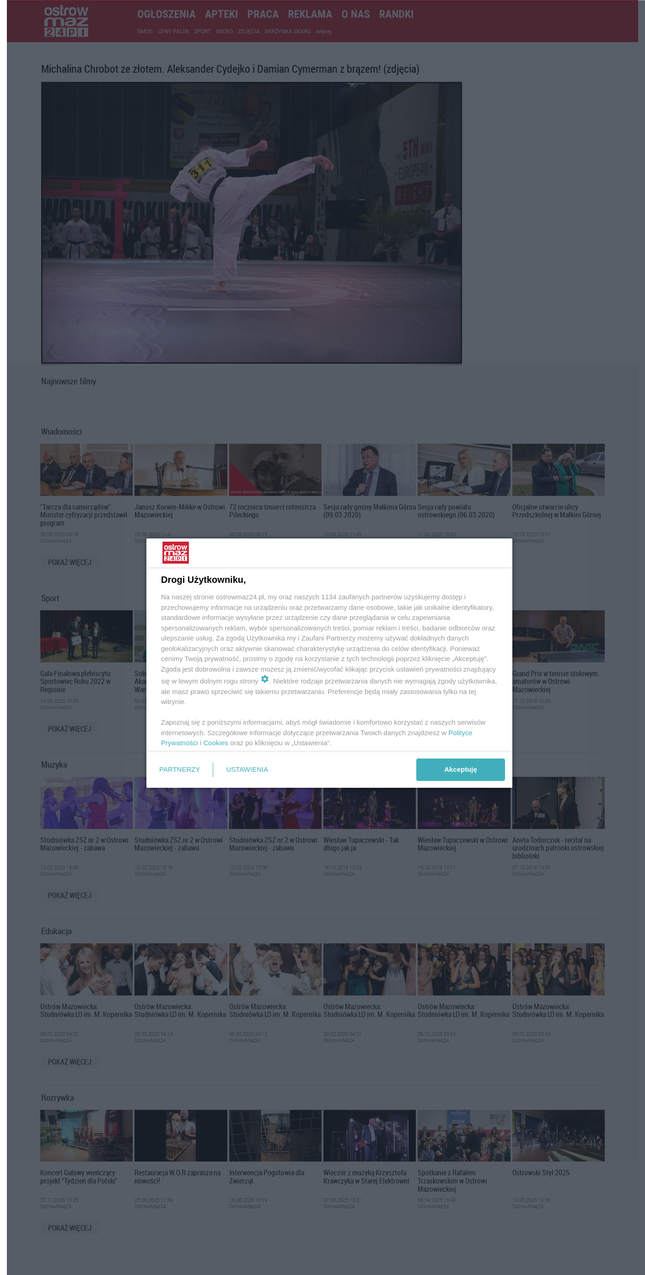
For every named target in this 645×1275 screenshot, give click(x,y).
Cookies (216, 743)
